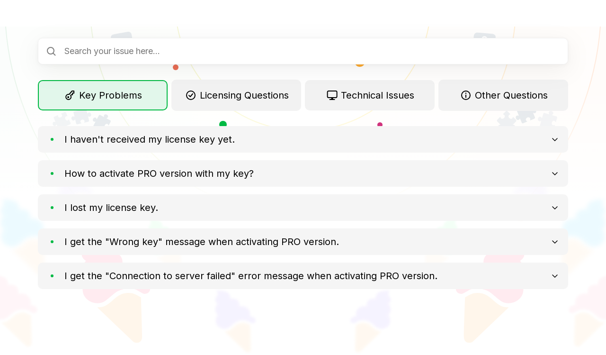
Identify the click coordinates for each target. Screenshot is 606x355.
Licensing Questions (236, 95)
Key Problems (103, 95)
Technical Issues (370, 95)
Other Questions (503, 95)
